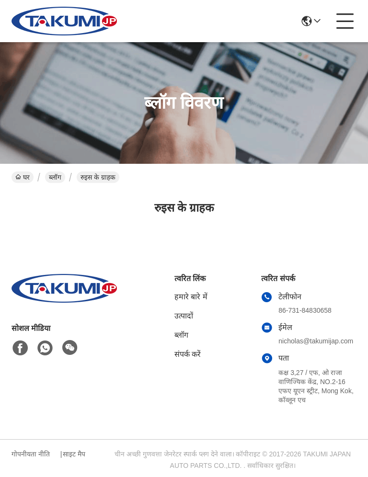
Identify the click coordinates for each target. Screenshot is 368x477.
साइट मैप (74, 454)
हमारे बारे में (190, 297)
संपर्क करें (187, 354)
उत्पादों (183, 316)
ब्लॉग (55, 177)
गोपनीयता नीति (31, 454)
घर (22, 177)
